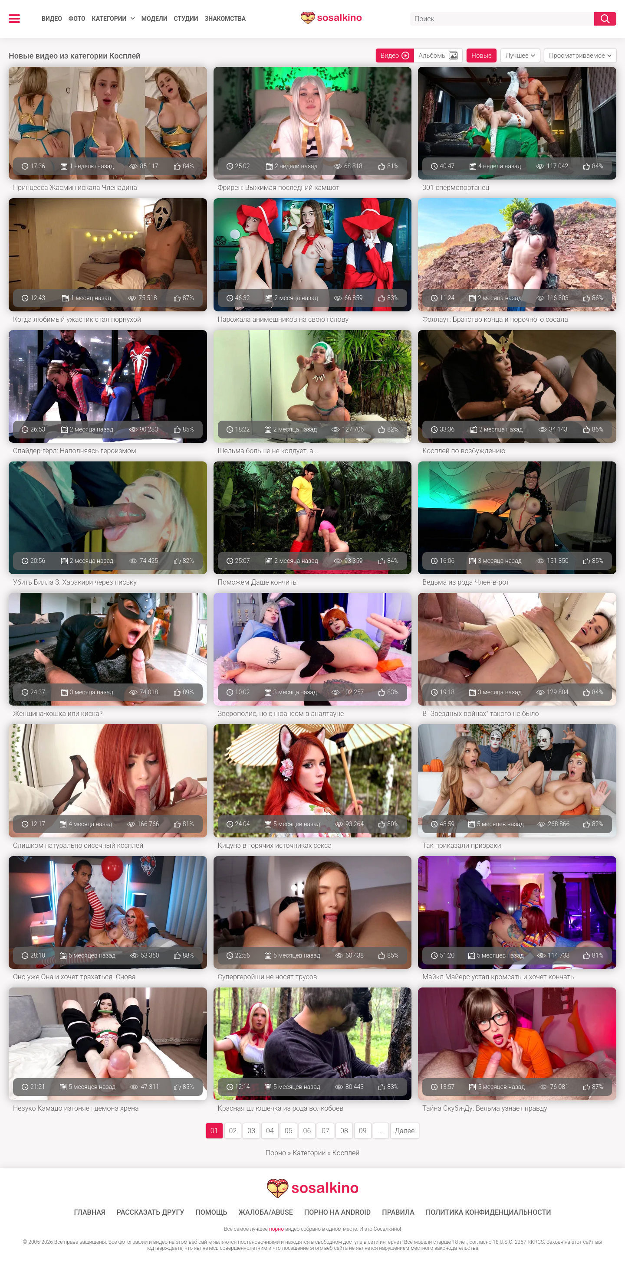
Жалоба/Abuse (266, 1212)
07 (325, 1131)
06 (307, 1131)
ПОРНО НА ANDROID (337, 1212)
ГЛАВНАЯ (89, 1212)
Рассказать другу (150, 1212)
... (380, 1131)
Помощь (211, 1212)
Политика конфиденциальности (488, 1212)
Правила (398, 1212)
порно (276, 1229)
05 (289, 1131)
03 (251, 1131)
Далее (405, 1131)
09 (363, 1131)
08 (344, 1131)
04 (270, 1131)
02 (233, 1131)
